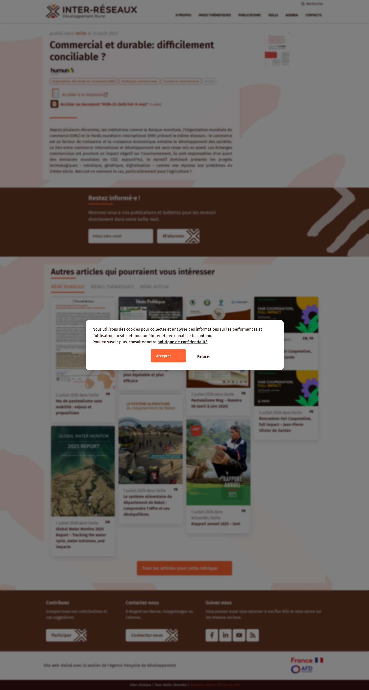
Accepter (163, 355)
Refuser (203, 356)
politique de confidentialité (182, 342)
